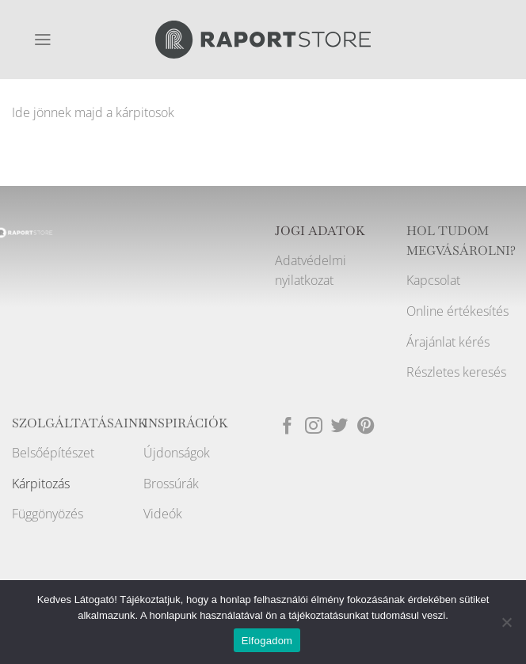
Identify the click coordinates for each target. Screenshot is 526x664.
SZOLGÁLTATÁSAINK (79, 423)
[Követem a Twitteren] (340, 427)
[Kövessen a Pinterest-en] (366, 427)
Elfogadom (267, 641)
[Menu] (42, 40)
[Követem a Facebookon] (287, 427)
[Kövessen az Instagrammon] (313, 427)
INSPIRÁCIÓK (185, 423)
